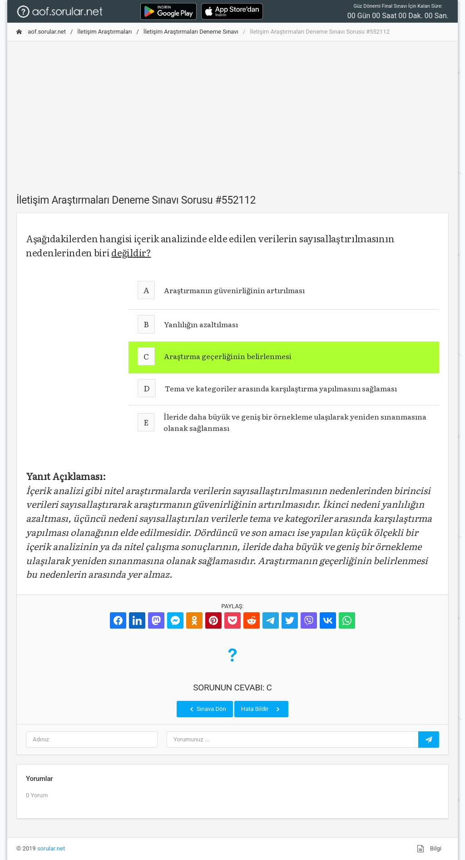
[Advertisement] (232, 112)
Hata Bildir (261, 709)
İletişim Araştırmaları (104, 31)
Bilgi (429, 848)
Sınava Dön (207, 709)
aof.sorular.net (41, 31)
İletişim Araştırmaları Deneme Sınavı (190, 31)
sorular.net (51, 848)
